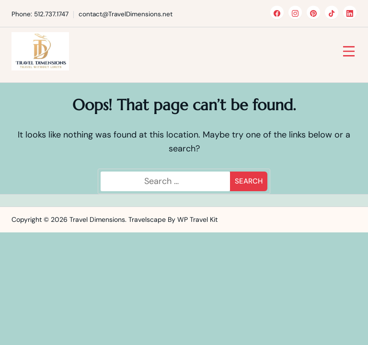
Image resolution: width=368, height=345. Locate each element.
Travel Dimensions (97, 219)
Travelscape (147, 219)
